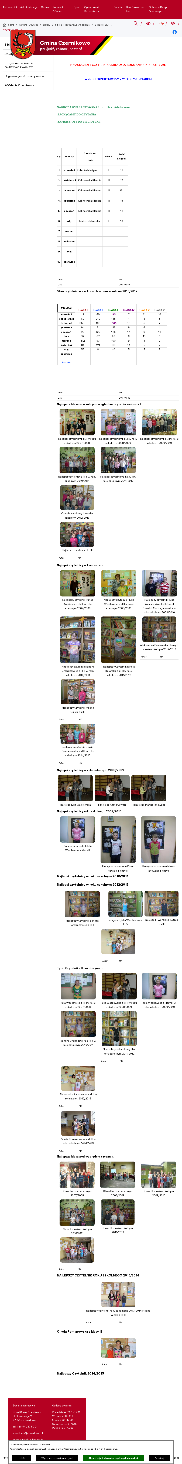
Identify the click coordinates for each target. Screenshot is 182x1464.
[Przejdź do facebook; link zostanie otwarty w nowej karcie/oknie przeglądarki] (174, 32)
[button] (77, 434)
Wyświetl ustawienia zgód (57, 1458)
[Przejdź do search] (135, 23)
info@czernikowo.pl (32, 1433)
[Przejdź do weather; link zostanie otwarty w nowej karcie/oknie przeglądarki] (173, 23)
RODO (21, 1458)
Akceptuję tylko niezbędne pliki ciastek (113, 1458)
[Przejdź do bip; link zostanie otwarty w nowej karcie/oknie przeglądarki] (160, 23)
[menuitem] (10, 7)
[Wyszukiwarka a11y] (148, 23)
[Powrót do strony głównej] (8, 25)
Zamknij (159, 1458)
